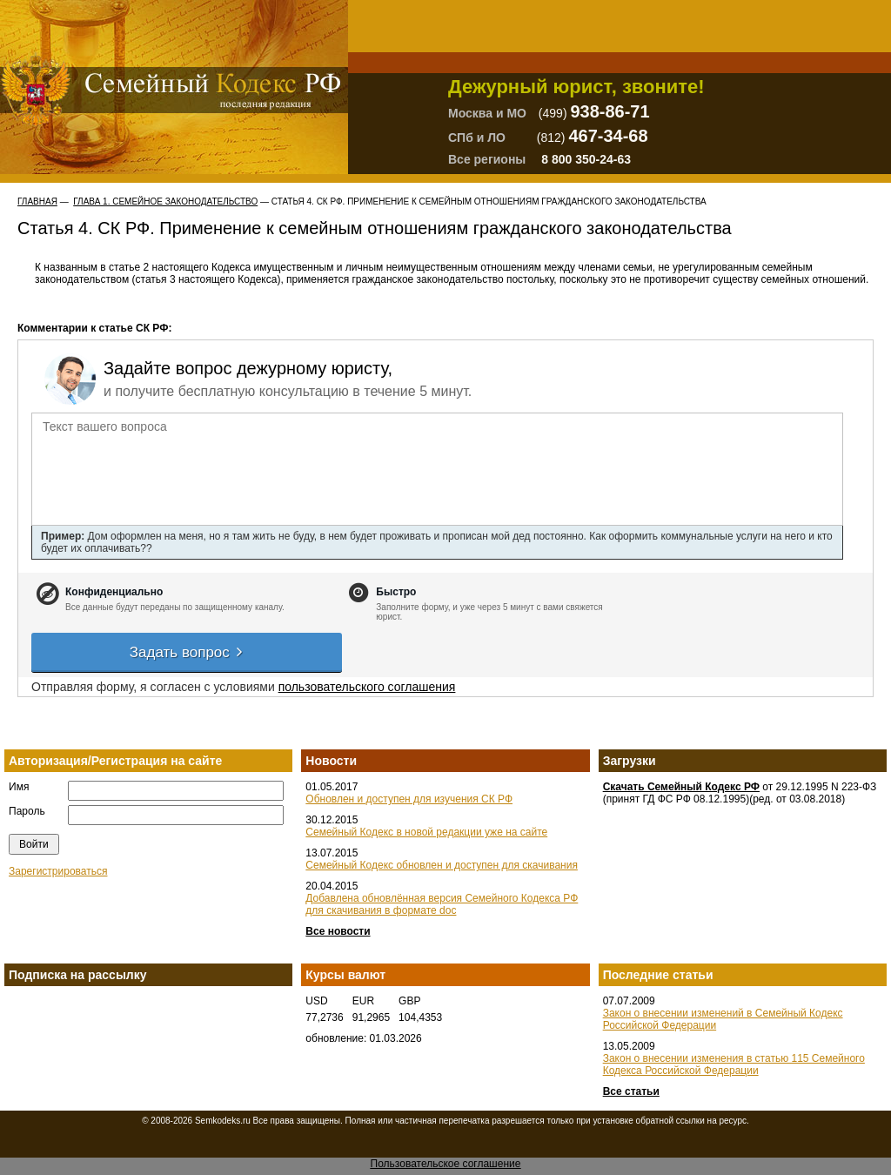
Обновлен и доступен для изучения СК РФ (408, 799)
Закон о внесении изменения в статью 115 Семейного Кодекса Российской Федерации (734, 1064)
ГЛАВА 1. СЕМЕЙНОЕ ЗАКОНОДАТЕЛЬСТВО (165, 201)
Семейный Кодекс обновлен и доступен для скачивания (441, 865)
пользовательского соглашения (367, 687)
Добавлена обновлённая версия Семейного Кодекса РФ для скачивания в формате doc (441, 904)
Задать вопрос (187, 652)
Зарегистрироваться (58, 871)
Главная (37, 201)
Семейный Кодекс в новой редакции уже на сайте (426, 832)
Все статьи (631, 1091)
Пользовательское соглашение (446, 1164)
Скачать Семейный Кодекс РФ (681, 787)
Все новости (337, 931)
